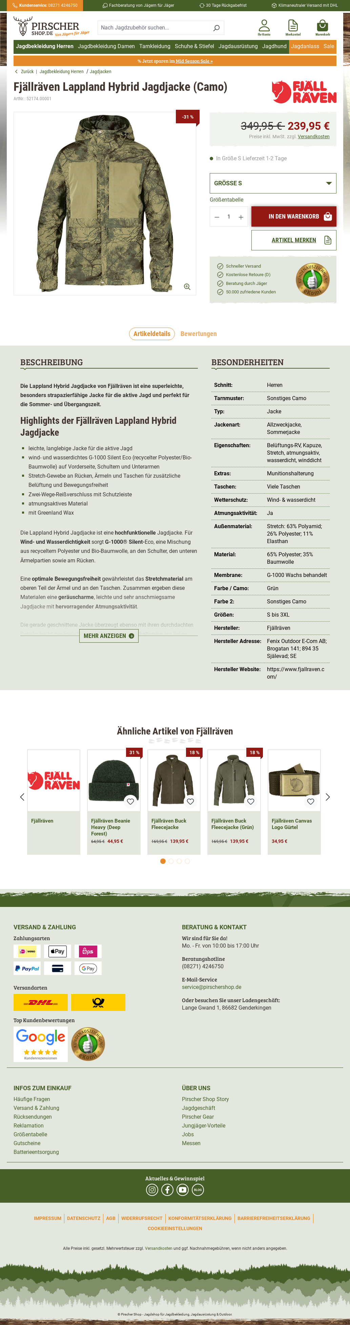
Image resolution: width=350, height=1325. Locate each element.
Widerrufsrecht (142, 1218)
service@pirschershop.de (211, 987)
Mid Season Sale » (194, 61)
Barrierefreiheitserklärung (274, 1218)
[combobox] (153, 28)
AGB (111, 1218)
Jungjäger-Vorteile (203, 1125)
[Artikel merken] (293, 240)
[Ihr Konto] (264, 26)
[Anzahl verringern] (217, 216)
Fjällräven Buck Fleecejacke (168, 824)
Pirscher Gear (198, 1117)
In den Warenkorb (301, 216)
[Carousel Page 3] (179, 861)
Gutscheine (27, 1143)
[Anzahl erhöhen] (241, 216)
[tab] (152, 334)
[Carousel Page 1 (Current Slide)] (163, 861)
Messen (191, 1143)
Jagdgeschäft (198, 1108)
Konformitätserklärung (200, 1218)
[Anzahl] (229, 216)
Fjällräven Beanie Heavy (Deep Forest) (110, 827)
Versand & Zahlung (36, 1108)
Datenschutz (83, 1218)
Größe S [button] (228, 183)
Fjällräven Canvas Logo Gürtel (292, 824)
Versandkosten (314, 136)
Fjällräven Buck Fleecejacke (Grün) (232, 824)
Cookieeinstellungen (175, 1228)
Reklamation (29, 1125)
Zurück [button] (25, 71)
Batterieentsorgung (36, 1152)
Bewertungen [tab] (199, 334)
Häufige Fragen (32, 1099)
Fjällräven (42, 821)
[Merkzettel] (293, 26)
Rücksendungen (33, 1117)
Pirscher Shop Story (205, 1099)
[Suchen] (216, 28)
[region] (105, 209)
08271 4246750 (48, 5)
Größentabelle (226, 199)
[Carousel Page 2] (171, 861)
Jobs (188, 1134)
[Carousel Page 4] (187, 861)
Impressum (47, 1218)
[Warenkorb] (322, 26)
